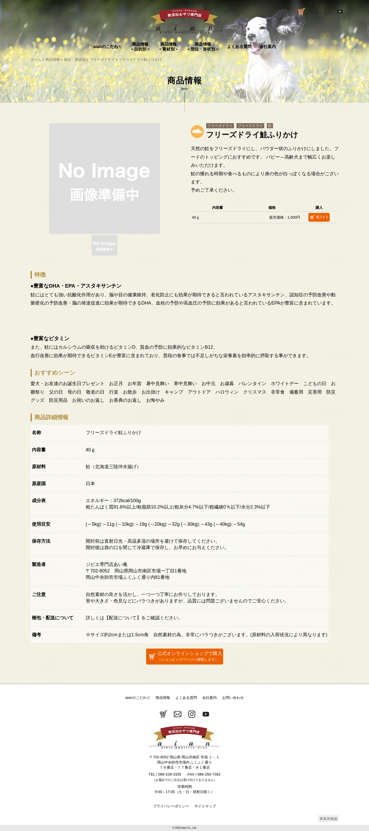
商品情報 (52, 59)
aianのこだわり (137, 698)
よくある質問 (186, 698)
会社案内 (209, 698)
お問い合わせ (233, 698)
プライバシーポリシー (171, 806)
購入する (318, 217)
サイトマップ (205, 806)
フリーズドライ (102, 59)
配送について (123, 617)
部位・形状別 (75, 59)
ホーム (36, 59)
